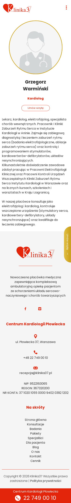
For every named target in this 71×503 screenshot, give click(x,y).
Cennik (35, 461)
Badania (35, 429)
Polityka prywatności (45, 481)
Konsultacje (35, 424)
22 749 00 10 (35, 498)
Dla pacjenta (35, 442)
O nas (35, 452)
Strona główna (35, 420)
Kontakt (35, 456)
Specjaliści (35, 438)
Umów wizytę (36, 108)
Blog (35, 447)
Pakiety (35, 433)
